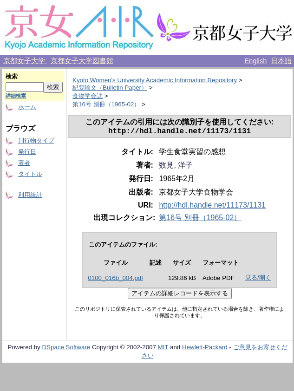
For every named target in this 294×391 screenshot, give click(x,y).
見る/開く (258, 279)
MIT (163, 348)
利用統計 (30, 194)
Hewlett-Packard (205, 348)
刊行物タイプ (36, 140)
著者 (24, 162)
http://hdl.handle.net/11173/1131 (212, 207)
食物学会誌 (87, 95)
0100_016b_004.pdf (115, 279)
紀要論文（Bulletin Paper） (109, 87)
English (255, 61)
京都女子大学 (25, 61)
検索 (12, 76)
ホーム (27, 107)
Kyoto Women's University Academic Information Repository (154, 80)
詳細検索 (16, 95)
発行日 (27, 151)
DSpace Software (66, 348)
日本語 (281, 61)
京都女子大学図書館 (82, 61)
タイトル (30, 173)
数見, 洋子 (176, 167)
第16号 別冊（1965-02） (106, 104)
